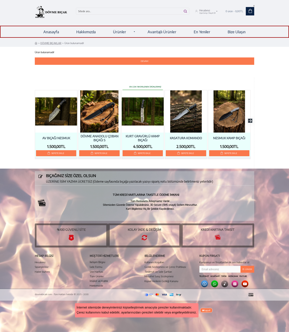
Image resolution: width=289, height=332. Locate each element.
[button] (250, 118)
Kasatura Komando (186, 136)
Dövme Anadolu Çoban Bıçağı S (99, 136)
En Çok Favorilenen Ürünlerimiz (145, 84)
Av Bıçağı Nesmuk (56, 136)
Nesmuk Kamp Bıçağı (229, 136)
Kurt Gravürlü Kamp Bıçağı (143, 136)
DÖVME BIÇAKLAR (50, 43)
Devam (144, 61)
